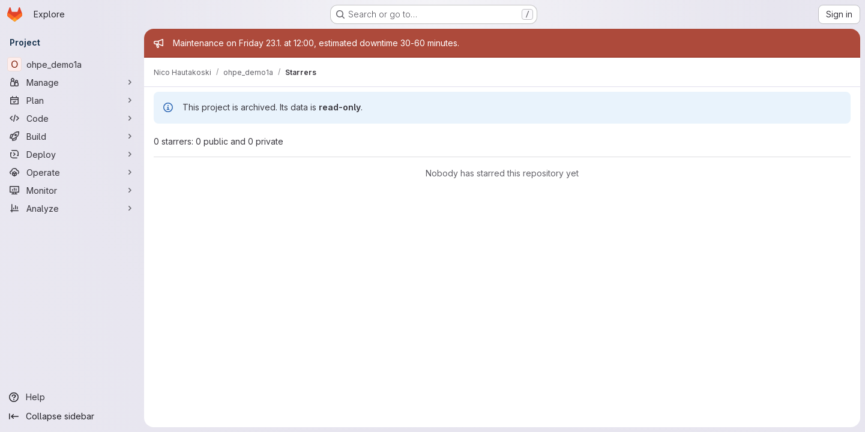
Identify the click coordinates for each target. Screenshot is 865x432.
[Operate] (72, 172)
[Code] (72, 118)
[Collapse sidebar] (72, 416)
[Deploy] (72, 154)
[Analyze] (72, 208)
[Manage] (72, 82)
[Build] (72, 136)
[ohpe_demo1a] (72, 64)
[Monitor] (72, 190)
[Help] (72, 397)
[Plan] (72, 100)
